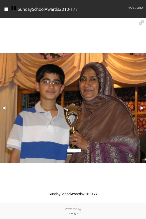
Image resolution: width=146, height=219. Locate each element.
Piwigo (73, 213)
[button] (142, 22)
